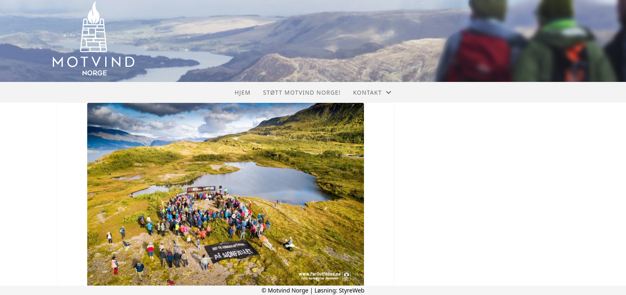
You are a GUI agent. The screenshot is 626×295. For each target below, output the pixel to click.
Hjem (243, 92)
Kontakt (372, 92)
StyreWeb (352, 290)
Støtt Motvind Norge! (302, 92)
